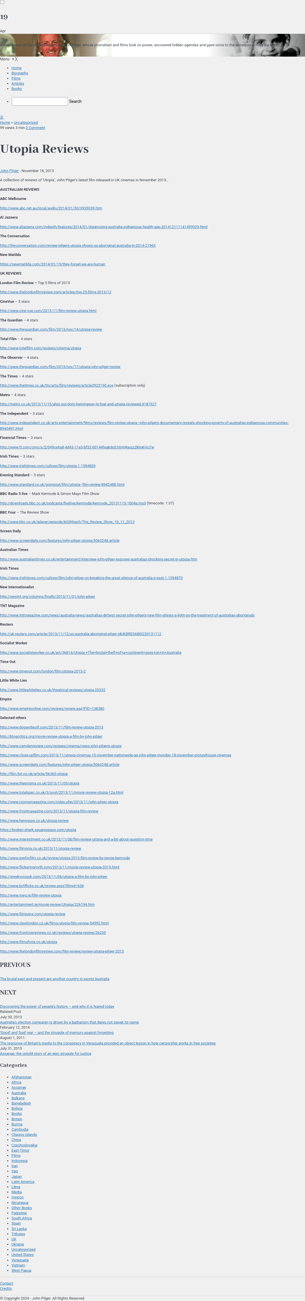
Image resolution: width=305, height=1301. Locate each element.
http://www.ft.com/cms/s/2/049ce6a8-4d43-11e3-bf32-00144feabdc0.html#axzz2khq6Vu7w (77, 447)
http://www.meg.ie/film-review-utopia (30, 895)
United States (22, 1254)
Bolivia (16, 1108)
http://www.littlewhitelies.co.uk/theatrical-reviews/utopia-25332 (52, 690)
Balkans (18, 1098)
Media (16, 1192)
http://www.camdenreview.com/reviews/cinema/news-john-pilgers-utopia (60, 746)
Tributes (18, 1234)
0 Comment (35, 128)
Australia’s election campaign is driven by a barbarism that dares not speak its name (69, 1022)
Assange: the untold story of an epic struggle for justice (45, 1053)
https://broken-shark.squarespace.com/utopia (38, 830)
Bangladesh (21, 1103)
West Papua (21, 1270)
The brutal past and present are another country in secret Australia (54, 979)
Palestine (19, 1213)
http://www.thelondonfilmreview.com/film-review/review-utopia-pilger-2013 (62, 951)
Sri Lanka (19, 1229)
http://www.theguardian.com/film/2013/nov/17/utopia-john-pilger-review (60, 367)
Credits (6, 1288)
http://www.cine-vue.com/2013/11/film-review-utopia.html (48, 311)
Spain (16, 1223)
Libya (15, 1187)
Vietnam (18, 1265)
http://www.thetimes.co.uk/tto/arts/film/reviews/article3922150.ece (56, 385)
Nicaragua (19, 1202)
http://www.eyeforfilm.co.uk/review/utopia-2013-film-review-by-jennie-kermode (65, 858)
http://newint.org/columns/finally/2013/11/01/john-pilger (47, 596)
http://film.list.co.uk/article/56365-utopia (34, 774)
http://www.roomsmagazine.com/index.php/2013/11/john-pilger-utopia (59, 802)
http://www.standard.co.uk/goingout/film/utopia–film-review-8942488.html (62, 484)
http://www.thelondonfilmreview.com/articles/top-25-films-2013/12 (55, 292)
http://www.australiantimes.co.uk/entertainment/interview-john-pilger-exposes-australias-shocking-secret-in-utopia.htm (98, 559)
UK (13, 1239)
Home (5, 122)
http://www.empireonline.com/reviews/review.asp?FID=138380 (52, 708)
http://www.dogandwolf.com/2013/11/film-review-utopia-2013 (51, 727)
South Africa (21, 1218)
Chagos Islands (24, 1134)
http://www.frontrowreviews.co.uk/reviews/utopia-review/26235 (53, 932)
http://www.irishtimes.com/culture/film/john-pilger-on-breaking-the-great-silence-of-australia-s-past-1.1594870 (91, 578)
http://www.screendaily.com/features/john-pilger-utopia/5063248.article (59, 540)
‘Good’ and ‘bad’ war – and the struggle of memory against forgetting (57, 1032)
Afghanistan (21, 1077)
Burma (16, 1124)
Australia (18, 1093)
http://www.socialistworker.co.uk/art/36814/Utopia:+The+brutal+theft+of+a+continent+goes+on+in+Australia (90, 652)
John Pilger (9, 171)
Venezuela (20, 1260)
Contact (6, 1283)
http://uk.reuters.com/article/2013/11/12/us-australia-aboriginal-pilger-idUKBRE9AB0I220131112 (80, 634)
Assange (18, 1087)
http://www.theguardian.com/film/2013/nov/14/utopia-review (51, 329)
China (16, 1140)
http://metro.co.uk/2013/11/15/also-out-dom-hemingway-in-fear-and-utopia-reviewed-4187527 (78, 404)
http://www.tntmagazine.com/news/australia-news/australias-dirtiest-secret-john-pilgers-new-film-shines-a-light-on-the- (127, 615)
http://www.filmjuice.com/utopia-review (32, 914)
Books (16, 1113)
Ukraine (17, 1244)
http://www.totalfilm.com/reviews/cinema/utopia (40, 348)
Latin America (22, 1181)
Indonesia (19, 1161)
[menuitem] (16, 68)
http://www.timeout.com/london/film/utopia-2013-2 (43, 671)
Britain (16, 1119)
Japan (16, 1176)
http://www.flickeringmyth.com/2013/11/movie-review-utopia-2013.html (59, 867)
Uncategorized (26, 122)
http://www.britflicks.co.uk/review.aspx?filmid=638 (42, 886)
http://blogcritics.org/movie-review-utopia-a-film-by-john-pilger (51, 736)
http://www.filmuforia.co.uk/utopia (28, 942)
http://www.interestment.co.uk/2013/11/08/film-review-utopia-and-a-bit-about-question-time (76, 839)
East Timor (20, 1150)
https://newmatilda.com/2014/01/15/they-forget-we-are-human (52, 264)
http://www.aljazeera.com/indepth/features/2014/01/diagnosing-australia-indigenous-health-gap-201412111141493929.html (103, 227)
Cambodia (19, 1129)
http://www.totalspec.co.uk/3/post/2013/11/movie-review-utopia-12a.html (61, 792)
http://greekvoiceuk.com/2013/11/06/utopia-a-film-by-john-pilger (53, 876)
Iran (14, 1166)
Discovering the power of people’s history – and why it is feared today (57, 1006)
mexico (17, 1197)
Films (16, 1155)
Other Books (21, 1208)
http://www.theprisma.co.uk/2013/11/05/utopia (39, 783)
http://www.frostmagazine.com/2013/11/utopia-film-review (49, 811)
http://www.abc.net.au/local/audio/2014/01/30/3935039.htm (51, 208)
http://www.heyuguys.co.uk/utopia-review (34, 820)
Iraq (14, 1171)
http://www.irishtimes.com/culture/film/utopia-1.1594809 (48, 466)
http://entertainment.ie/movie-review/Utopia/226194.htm (47, 904)
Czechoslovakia (24, 1145)
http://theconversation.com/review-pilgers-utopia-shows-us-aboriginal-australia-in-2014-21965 (78, 245)
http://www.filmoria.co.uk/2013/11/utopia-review (40, 848)
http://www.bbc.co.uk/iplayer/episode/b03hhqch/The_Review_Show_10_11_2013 (67, 522)
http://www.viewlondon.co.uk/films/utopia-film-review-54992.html (54, 923)
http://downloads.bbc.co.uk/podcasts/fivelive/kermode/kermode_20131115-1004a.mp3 (73, 503)
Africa (16, 1082)
